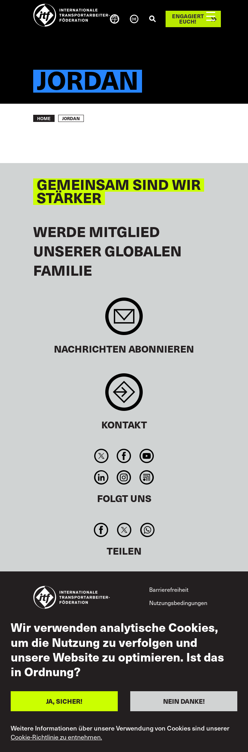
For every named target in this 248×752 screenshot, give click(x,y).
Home (44, 118)
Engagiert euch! (188, 18)
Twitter (101, 456)
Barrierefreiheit (168, 589)
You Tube (146, 456)
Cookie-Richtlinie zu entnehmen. (56, 737)
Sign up (124, 320)
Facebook (124, 456)
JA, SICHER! (64, 701)
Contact (124, 395)
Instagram (124, 477)
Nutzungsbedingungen (178, 602)
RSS (146, 477)
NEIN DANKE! (184, 701)
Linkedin (101, 477)
